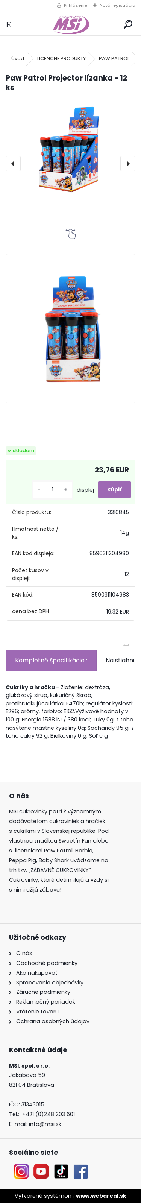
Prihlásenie (75, 5)
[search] (128, 24)
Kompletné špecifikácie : (51, 660)
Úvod (17, 58)
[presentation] (13, 163)
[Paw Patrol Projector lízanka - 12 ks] (70, 148)
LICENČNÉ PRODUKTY (61, 58)
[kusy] (52, 489)
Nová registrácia (117, 5)
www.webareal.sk (101, 1196)
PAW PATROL (114, 58)
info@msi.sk (45, 1124)
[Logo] (70, 24)
